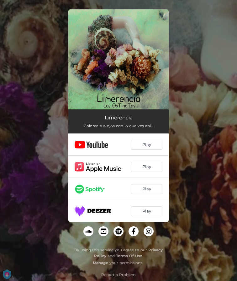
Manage (100, 262)
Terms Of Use (129, 255)
